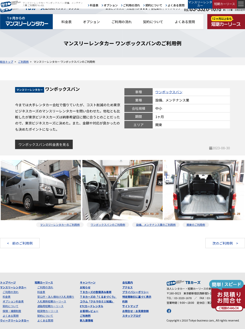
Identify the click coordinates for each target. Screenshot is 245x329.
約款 (125, 301)
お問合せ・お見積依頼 (135, 311)
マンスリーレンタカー (13, 287)
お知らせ (85, 287)
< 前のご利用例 (20, 243)
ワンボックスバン (168, 91)
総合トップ (6, 62)
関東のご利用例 (196, 225)
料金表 (66, 21)
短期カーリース (44, 282)
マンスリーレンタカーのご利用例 (60, 225)
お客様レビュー (89, 311)
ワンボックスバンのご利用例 (108, 225)
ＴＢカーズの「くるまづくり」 (98, 297)
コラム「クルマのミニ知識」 (97, 301)
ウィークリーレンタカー (14, 320)
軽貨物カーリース (47, 311)
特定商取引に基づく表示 (136, 297)
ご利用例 (23, 62)
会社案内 (156, 8)
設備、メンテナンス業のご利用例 (156, 225)
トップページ (8, 282)
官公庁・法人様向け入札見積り (55, 297)
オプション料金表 (13, 301)
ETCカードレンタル (91, 306)
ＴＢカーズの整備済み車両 (95, 292)
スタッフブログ (131, 316)
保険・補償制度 (12, 311)
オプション (91, 21)
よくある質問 (185, 21)
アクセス (127, 287)
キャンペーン (88, 282)
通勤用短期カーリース (50, 306)
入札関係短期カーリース (51, 301)
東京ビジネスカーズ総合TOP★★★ (127, 8)
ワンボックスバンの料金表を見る (43, 144)
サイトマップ (173, 8)
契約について (153, 21)
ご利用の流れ (121, 21)
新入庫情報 (86, 320)
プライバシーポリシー (135, 292)
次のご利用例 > (225, 243)
